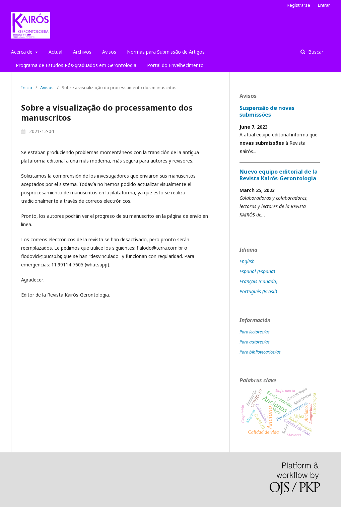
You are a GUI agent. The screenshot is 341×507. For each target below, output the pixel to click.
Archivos (82, 52)
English (247, 261)
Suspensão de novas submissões (267, 111)
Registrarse (298, 5)
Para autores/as (255, 342)
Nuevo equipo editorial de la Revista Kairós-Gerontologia (279, 175)
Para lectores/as (255, 332)
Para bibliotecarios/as (260, 352)
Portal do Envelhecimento (175, 65)
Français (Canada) (258, 281)
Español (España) (257, 271)
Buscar (315, 52)
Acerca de (22, 52)
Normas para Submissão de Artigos (166, 52)
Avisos (109, 52)
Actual (55, 52)
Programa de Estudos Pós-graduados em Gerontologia (76, 65)
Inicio (26, 87)
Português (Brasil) (258, 291)
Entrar (324, 5)
